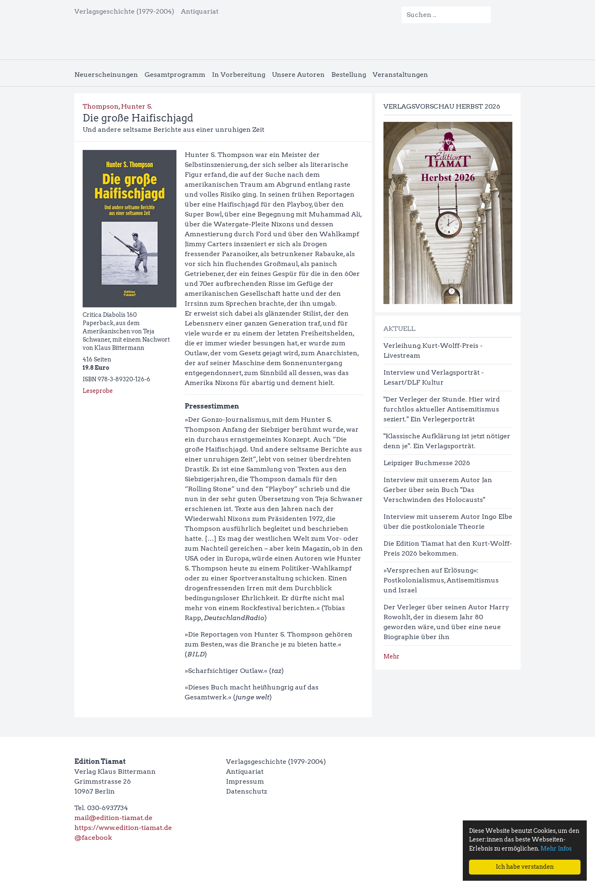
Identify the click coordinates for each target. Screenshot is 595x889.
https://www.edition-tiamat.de (123, 828)
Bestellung (348, 74)
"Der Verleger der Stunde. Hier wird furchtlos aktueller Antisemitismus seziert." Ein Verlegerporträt (441, 409)
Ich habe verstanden (525, 866)
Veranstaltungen (400, 74)
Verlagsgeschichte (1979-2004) (124, 11)
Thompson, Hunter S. (117, 106)
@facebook (93, 837)
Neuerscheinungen (106, 74)
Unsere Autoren (298, 74)
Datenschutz (246, 791)
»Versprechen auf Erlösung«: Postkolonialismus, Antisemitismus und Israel (441, 580)
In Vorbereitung (238, 74)
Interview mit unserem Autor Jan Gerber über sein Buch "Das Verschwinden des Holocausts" (437, 490)
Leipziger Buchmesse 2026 (426, 463)
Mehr (391, 656)
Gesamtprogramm (175, 74)
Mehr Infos (556, 848)
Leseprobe (98, 390)
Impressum (245, 781)
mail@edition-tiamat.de (113, 818)
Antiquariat (200, 11)
